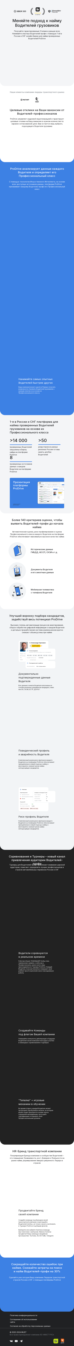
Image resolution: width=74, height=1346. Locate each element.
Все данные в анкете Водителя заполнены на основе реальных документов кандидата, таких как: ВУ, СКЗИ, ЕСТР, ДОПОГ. (36, 687)
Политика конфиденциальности (23, 1315)
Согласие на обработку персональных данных (30, 1326)
